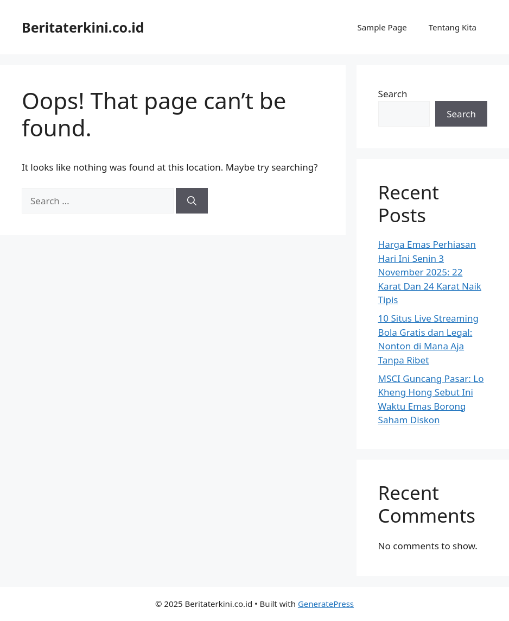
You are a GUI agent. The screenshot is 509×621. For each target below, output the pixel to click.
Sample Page (381, 27)
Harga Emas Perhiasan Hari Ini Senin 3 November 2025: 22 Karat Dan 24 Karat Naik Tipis (429, 272)
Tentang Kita (452, 27)
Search (393, 93)
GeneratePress (326, 603)
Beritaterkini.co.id (83, 27)
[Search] (192, 201)
